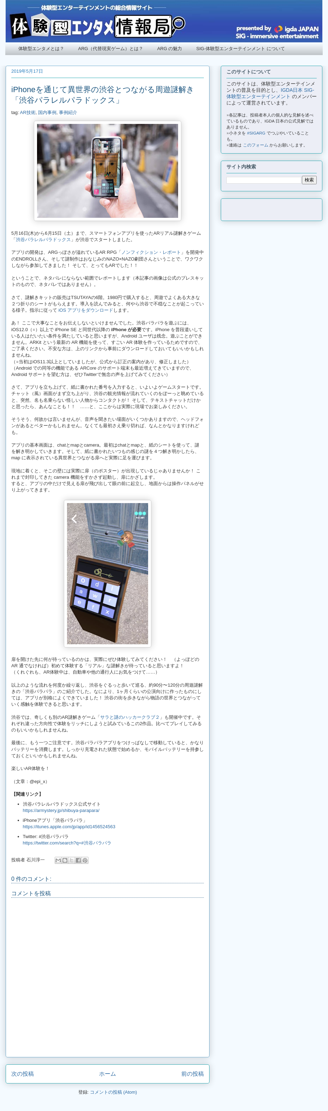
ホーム (107, 1074)
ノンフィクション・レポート (151, 252)
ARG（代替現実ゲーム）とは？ (110, 48)
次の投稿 (22, 1074)
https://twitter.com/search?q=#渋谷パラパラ (67, 843)
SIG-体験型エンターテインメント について (240, 48)
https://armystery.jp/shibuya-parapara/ (61, 810)
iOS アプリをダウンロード (86, 310)
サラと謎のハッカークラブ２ (130, 717)
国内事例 (47, 112)
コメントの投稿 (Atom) (113, 1092)
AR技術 (28, 112)
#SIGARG (256, 133)
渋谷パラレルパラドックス (43, 239)
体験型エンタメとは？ (41, 48)
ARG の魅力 (169, 48)
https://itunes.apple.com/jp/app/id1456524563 (69, 826)
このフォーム (255, 145)
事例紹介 (68, 112)
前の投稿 (192, 1074)
